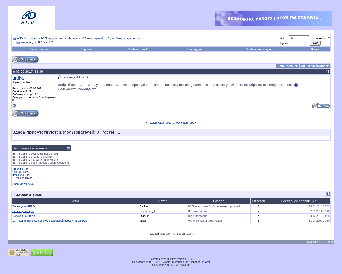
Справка (86, 49)
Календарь (194, 49)
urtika (18, 78)
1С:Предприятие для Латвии (59, 38)
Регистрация (39, 49)
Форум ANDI (315, 241)
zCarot (206, 261)
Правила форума (23, 183)
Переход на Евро (23, 211)
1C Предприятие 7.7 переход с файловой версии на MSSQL (49, 220)
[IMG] (15, 174)
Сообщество (138, 49)
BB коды (17, 168)
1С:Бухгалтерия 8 (91, 38)
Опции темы (285, 65)
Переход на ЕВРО (23, 206)
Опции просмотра (313, 65)
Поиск (315, 49)
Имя (281, 37)
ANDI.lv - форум (27, 38)
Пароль (283, 43)
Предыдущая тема (159, 122)
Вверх (330, 241)
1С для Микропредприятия (123, 38)
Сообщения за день (259, 49)
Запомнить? (320, 38)
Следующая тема (184, 122)
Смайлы (17, 171)
